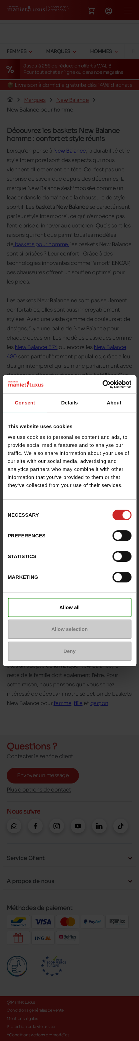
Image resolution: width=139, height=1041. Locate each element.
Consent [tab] (25, 402)
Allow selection (69, 629)
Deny (69, 651)
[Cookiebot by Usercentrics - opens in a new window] (102, 384)
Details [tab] (69, 402)
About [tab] (114, 402)
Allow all (69, 607)
